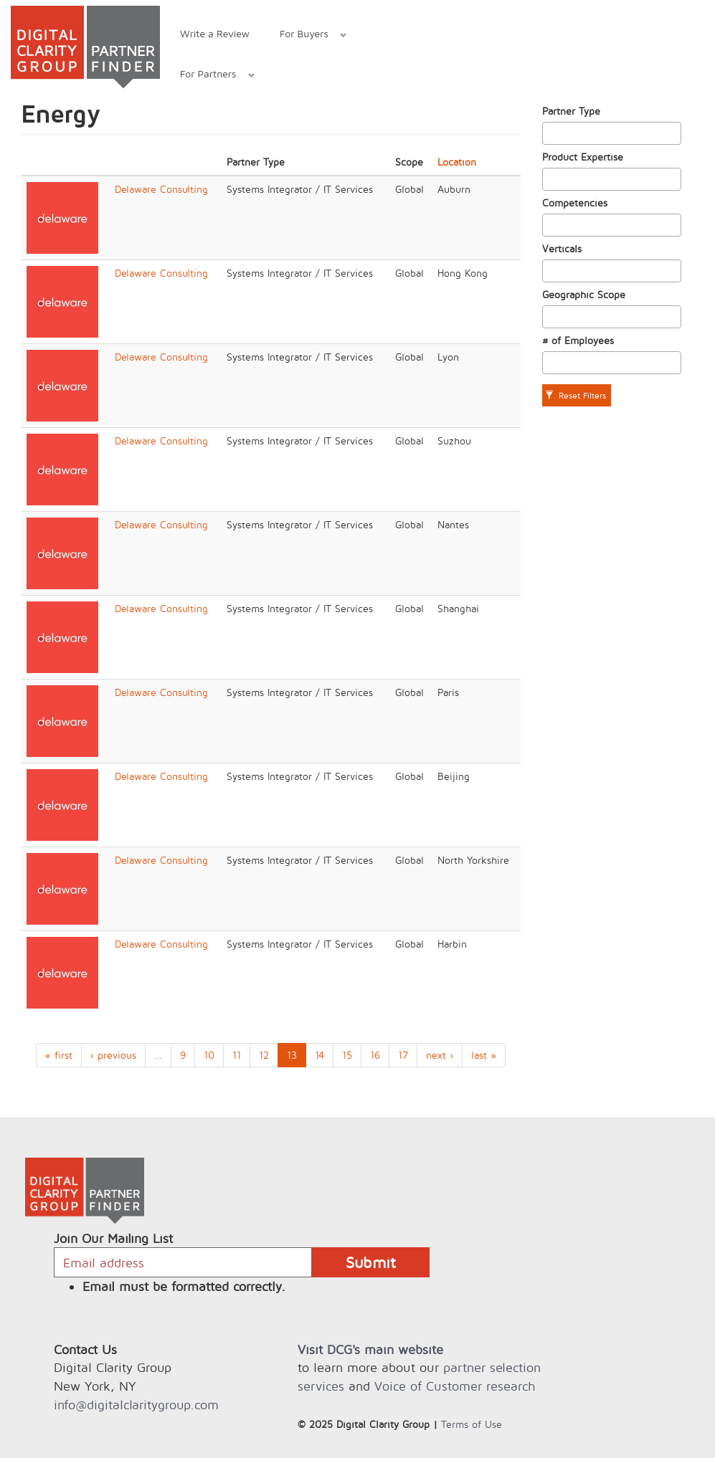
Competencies (574, 202)
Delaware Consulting (161, 189)
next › (439, 1055)
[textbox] (550, 133)
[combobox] (611, 133)
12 (264, 1055)
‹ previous (113, 1055)
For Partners (210, 75)
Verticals (562, 248)
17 (403, 1055)
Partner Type (571, 111)
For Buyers (305, 35)
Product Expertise (582, 157)
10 (209, 1055)
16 (375, 1055)
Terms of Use (471, 1424)
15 (347, 1055)
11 (236, 1055)
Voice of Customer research (454, 1385)
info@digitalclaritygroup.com (136, 1404)
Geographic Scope (583, 294)
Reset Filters (575, 395)
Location (456, 162)
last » (483, 1055)
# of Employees (578, 340)
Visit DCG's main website (370, 1349)
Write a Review (215, 33)
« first (58, 1055)
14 (319, 1055)
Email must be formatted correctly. (183, 1286)
